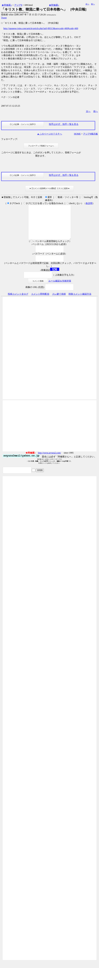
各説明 (89, 203)
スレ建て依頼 (59, 301)
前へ (93, 4)
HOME (77, 134)
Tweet (4, 18)
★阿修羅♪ (7, 5)
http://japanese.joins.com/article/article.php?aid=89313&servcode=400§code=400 (40, 28)
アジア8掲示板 (90, 134)
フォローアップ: (9, 139)
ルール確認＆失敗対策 (59, 287)
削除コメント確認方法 (80, 301)
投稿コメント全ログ (18, 301)
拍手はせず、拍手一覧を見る (63, 124)
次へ (87, 4)
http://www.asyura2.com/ (49, 459)
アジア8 (18, 5)
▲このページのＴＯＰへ (49, 134)
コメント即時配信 (40, 301)
